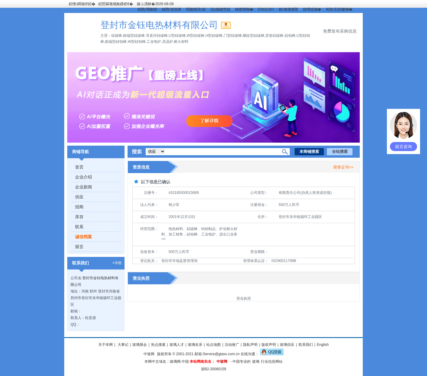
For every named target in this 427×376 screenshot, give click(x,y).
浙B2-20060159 (213, 369)
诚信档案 (83, 236)
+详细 (117, 263)
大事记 (122, 345)
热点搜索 (158, 345)
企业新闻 (83, 187)
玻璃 (255, 361)
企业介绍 (83, 177)
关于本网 (105, 345)
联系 (79, 226)
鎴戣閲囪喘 (147, 9)
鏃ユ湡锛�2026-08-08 (155, 4)
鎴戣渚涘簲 (171, 9)
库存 (79, 216)
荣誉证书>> (343, 167)
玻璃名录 (195, 345)
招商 (79, 206)
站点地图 (213, 345)
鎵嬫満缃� (244, 9)
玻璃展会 (139, 345)
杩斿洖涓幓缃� (339, 9)
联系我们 (306, 345)
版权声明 (268, 345)
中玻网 (149, 354)
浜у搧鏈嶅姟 (220, 9)
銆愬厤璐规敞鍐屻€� (115, 4)
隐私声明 (250, 345)
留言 (79, 246)
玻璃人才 (176, 345)
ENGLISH (266, 9)
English (323, 345)
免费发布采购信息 (340, 31)
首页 (79, 167)
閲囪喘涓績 (195, 9)
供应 (79, 196)
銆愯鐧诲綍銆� (82, 4)
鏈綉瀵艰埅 (288, 9)
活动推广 (232, 345)
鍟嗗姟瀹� (312, 9)
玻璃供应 (287, 345)
